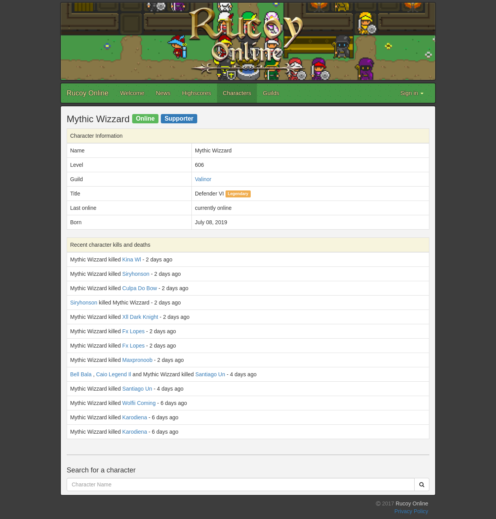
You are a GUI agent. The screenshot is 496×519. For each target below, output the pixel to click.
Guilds (271, 93)
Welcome (132, 93)
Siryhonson (136, 274)
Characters (237, 93)
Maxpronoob (137, 360)
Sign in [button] (412, 93)
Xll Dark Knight (140, 317)
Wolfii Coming (139, 403)
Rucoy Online (87, 93)
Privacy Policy (411, 511)
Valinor (203, 179)
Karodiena (134, 417)
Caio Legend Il (113, 374)
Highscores (196, 93)
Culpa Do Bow (139, 288)
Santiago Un (210, 374)
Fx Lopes (133, 331)
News (163, 93)
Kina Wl (131, 259)
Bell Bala (80, 374)
